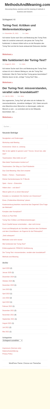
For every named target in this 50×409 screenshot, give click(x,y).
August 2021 (6, 323)
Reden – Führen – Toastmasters (13, 175)
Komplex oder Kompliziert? (12, 211)
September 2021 (8, 319)
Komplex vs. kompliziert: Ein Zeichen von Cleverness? (21, 196)
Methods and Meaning (10, 257)
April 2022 (6, 302)
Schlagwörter (7, 337)
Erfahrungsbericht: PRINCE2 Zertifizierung (17, 248)
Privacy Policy (7, 354)
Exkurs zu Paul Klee (9, 216)
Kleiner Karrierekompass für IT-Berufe (16, 179)
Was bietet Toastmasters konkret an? (15, 162)
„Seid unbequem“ (8, 235)
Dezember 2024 (8, 277)
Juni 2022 (5, 298)
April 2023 (6, 293)
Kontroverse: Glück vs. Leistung (13, 147)
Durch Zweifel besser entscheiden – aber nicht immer (21, 224)
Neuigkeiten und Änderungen (12, 138)
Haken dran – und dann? (11, 187)
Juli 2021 (5, 327)
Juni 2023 (5, 289)
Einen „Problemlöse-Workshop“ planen (16, 200)
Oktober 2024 (7, 281)
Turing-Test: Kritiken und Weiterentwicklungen (18, 220)
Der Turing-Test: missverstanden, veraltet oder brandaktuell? (24, 252)
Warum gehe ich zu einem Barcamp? (15, 192)
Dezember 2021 (8, 310)
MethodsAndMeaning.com (27, 5)
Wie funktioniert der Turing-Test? (24, 60)
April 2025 (6, 268)
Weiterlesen (6, 54)
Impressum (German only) (11, 348)
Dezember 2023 (8, 285)
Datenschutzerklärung (10, 351)
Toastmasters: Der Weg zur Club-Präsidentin (18, 166)
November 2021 (8, 315)
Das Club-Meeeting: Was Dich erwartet (16, 171)
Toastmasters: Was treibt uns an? (14, 158)
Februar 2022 (7, 306)
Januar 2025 (6, 272)
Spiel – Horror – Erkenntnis (12, 183)
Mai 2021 (5, 332)
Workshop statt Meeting (10, 142)
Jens (27, 33)
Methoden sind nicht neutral (12, 240)
